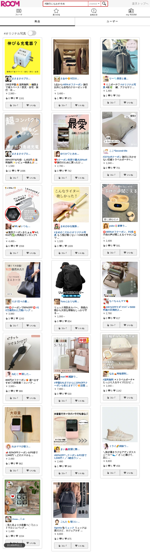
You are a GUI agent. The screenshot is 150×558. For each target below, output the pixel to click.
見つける (56, 12)
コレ (16, 105)
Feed (19, 12)
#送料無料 (108, 379)
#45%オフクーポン (72, 84)
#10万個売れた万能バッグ (22, 309)
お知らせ (93, 12)
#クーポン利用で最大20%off (72, 159)
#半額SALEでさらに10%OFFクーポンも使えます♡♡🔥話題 (71, 384)
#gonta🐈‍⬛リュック (64, 527)
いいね (33, 105)
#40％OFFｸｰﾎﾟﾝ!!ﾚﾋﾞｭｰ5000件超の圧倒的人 (119, 308)
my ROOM (131, 12)
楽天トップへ (140, 3)
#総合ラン (73, 458)
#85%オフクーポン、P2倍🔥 (121, 232)
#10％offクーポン (112, 157)
